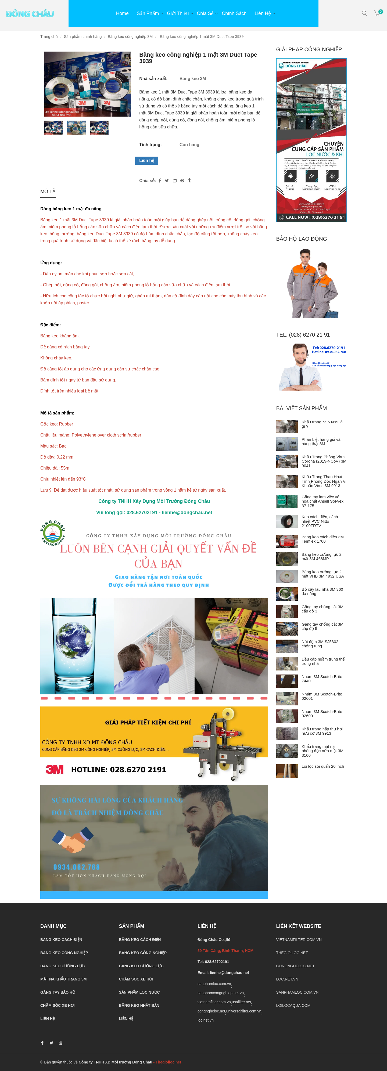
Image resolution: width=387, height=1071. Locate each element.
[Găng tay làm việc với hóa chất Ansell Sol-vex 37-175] (287, 501)
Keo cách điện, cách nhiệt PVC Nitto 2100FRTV (320, 521)
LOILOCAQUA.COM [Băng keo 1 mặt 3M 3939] (293, 1005)
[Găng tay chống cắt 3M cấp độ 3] (287, 611)
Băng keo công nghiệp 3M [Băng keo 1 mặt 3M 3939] (130, 36)
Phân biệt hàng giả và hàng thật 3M (321, 441)
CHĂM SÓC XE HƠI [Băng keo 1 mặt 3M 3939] (57, 1005)
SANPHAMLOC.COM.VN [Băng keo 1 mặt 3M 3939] (297, 992)
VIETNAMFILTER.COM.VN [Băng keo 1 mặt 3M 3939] (299, 939)
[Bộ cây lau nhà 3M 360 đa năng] (287, 594)
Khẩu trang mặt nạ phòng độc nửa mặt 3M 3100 (322, 751)
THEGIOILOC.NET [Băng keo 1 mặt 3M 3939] (292, 953)
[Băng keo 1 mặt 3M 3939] (182, 180)
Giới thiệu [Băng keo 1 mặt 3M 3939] (178, 13)
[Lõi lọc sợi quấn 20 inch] (287, 771)
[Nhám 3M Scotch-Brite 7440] (287, 681)
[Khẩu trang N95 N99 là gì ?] (287, 426)
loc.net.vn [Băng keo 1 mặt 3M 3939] (206, 1020)
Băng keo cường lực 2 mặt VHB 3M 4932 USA (323, 574)
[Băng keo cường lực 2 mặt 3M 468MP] (287, 559)
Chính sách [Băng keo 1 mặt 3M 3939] (234, 13)
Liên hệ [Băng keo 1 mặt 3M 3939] (146, 160)
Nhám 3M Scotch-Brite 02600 (322, 713)
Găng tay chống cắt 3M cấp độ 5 (322, 626)
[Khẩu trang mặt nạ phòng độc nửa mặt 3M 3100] (287, 751)
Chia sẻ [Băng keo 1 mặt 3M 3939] (205, 13)
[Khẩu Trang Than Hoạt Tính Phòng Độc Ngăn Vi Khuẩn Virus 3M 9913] (287, 481)
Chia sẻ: (147, 180)
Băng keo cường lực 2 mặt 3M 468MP (322, 556)
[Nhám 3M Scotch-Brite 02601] (287, 698)
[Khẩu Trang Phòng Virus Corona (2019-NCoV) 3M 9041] (287, 461)
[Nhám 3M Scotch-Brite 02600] (287, 716)
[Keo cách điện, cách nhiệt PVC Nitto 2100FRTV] (287, 521)
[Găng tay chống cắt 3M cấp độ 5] (287, 629)
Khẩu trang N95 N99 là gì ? (322, 424)
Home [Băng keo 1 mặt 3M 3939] (122, 13)
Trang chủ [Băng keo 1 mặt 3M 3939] (49, 36)
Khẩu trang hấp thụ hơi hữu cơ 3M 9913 (322, 731)
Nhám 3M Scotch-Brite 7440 (322, 678)
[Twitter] (167, 180)
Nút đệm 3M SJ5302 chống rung (320, 643)
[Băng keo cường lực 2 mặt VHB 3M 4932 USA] (287, 576)
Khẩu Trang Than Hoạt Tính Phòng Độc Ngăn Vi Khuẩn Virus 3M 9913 (324, 481)
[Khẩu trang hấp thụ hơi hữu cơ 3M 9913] (287, 733)
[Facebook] (160, 180)
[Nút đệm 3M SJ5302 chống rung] (287, 646)
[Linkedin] (175, 180)
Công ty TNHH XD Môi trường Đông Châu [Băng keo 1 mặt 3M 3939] (115, 1062)
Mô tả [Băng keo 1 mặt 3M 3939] (48, 192)
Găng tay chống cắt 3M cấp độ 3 (322, 609)
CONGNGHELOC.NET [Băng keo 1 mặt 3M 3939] (295, 966)
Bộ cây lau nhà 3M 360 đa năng (322, 591)
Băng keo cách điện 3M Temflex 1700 (323, 539)
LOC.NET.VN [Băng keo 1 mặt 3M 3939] (287, 979)
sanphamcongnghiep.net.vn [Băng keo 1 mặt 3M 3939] (221, 993)
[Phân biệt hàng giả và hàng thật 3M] (287, 444)
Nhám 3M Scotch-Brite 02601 (322, 696)
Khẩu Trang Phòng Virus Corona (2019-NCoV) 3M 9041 (324, 461)
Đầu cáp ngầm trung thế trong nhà (323, 661)
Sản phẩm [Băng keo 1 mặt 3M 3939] (148, 13)
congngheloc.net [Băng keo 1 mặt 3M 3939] (211, 1011)
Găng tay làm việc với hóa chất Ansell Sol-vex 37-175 (323, 501)
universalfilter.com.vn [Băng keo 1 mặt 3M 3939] (243, 1011)
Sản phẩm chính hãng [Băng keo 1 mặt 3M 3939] (83, 36)
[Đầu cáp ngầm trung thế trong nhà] (287, 663)
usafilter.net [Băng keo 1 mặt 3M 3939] (241, 1002)
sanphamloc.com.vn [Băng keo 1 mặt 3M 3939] (214, 984)
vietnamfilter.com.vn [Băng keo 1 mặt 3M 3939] (214, 1002)
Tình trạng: (151, 144)
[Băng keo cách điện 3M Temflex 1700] (287, 541)
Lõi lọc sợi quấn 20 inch (323, 766)
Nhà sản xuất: (154, 78)
